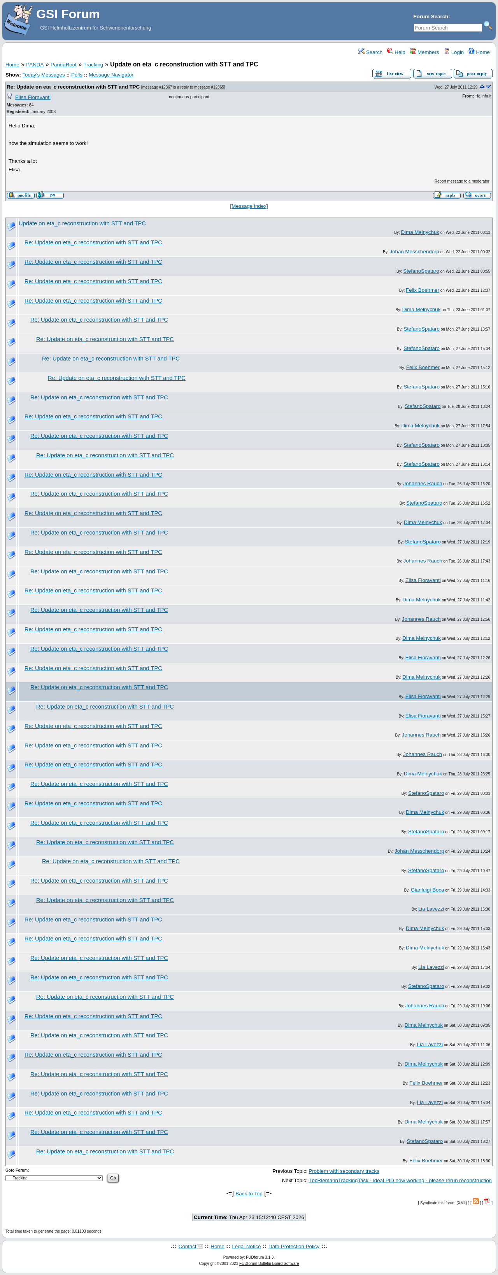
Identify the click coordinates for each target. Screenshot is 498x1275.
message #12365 (209, 87)
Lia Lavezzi (431, 909)
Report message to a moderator (462, 181)
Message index (249, 206)
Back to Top (248, 1194)
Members (424, 52)
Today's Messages (43, 75)
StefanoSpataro (421, 271)
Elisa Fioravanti (33, 97)
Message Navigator (111, 75)
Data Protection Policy (293, 1246)
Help (396, 52)
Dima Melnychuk (420, 232)
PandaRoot (64, 65)
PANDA (35, 65)
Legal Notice (246, 1246)
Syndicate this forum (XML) (443, 1203)
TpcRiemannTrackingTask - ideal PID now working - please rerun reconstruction (400, 1180)
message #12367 (157, 87)
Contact (187, 1246)
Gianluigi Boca (427, 890)
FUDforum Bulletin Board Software (269, 1263)
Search (370, 52)
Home (479, 52)
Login (454, 52)
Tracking (93, 65)
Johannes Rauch (422, 483)
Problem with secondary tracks (344, 1171)
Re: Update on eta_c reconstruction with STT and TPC (73, 87)
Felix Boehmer (422, 290)
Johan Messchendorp (414, 251)
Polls (76, 75)
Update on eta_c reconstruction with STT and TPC (82, 223)
